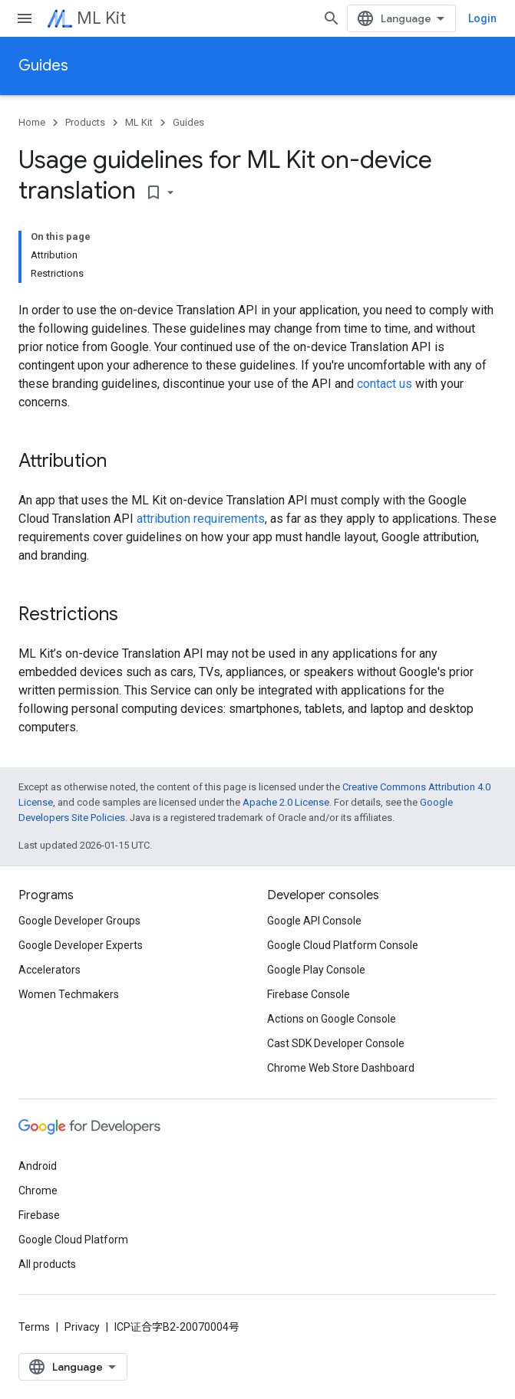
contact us (384, 383)
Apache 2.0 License (286, 802)
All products (47, 1264)
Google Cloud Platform (73, 1239)
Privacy (82, 1327)
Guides (43, 65)
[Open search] (331, 18)
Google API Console (314, 921)
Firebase (39, 1215)
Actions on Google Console (331, 1019)
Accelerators (49, 970)
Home (31, 122)
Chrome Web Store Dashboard (340, 1068)
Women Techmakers (68, 994)
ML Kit (101, 18)
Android (37, 1166)
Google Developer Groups (79, 921)
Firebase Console (308, 994)
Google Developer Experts (80, 945)
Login (482, 18)
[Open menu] (24, 18)
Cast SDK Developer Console (335, 1043)
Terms (34, 1327)
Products (85, 122)
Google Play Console (316, 970)
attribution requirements (201, 518)
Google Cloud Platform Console (342, 945)
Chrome (38, 1190)
